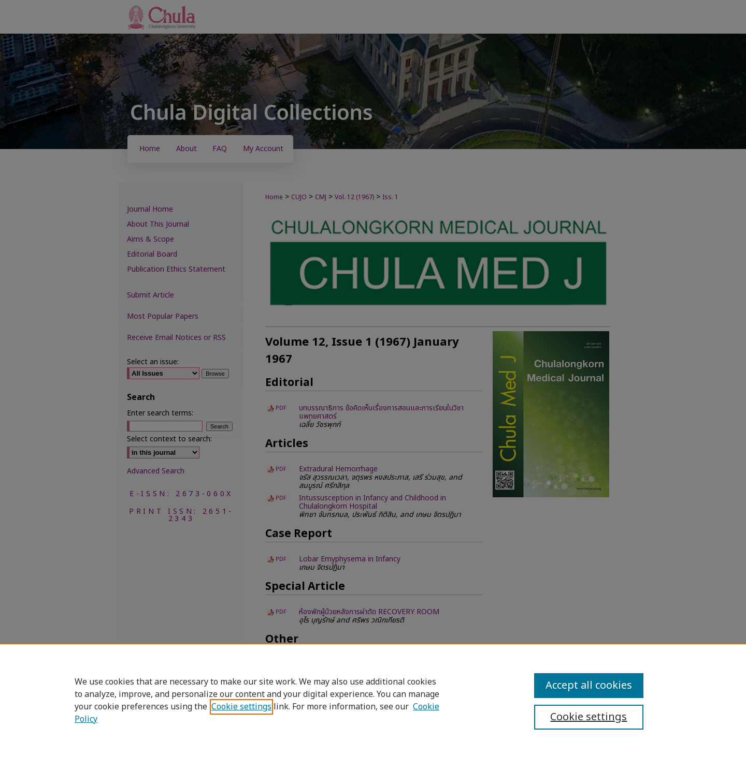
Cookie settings (241, 707)
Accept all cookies (589, 685)
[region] (373, 700)
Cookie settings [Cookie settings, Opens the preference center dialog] (588, 717)
